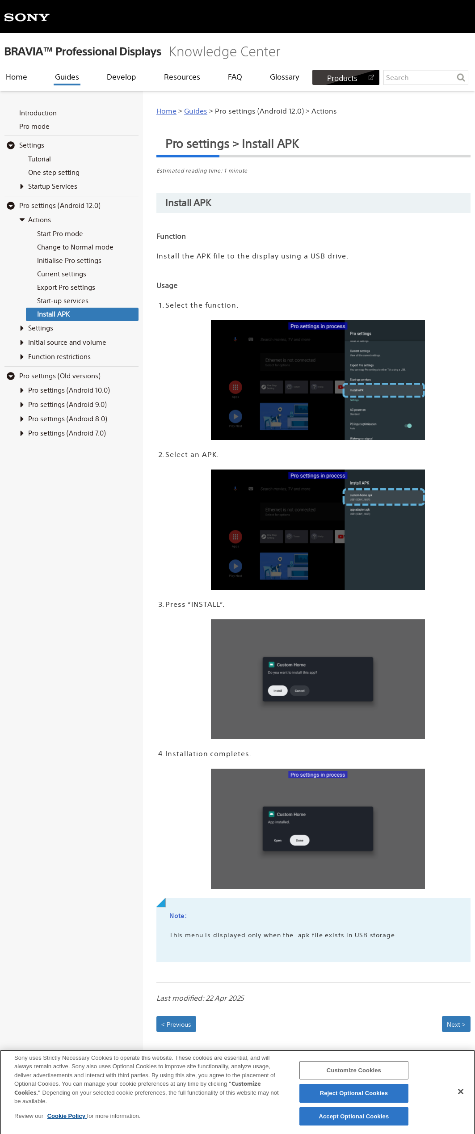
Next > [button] (456, 1024)
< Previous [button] (176, 1024)
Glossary (284, 76)
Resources (182, 76)
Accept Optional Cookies (354, 1121)
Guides (67, 76)
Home (16, 76)
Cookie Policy (67, 1120)
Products (342, 78)
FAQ (235, 76)
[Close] (461, 1096)
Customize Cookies (354, 1075)
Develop (121, 76)
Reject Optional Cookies (354, 1098)
